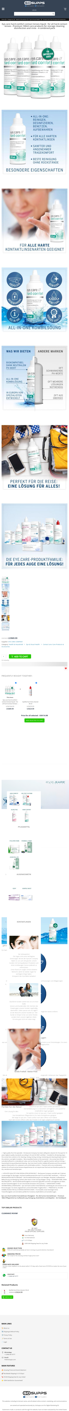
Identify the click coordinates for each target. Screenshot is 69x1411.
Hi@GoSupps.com (10, 1359)
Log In (34, 10)
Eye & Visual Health (34, 19)
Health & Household (21, 19)
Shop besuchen (24, 830)
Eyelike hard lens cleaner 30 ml (30, 703)
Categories (10, 19)
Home (3, 19)
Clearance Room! (10, 1213)
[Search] (34, 14)
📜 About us (5, 1328)
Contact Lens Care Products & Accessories (54, 19)
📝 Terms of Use (7, 1338)
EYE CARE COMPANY (15, 642)
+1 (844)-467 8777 (12, 1276)
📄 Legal (4, 1342)
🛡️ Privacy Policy (7, 1335)
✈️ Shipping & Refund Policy (10, 1332)
